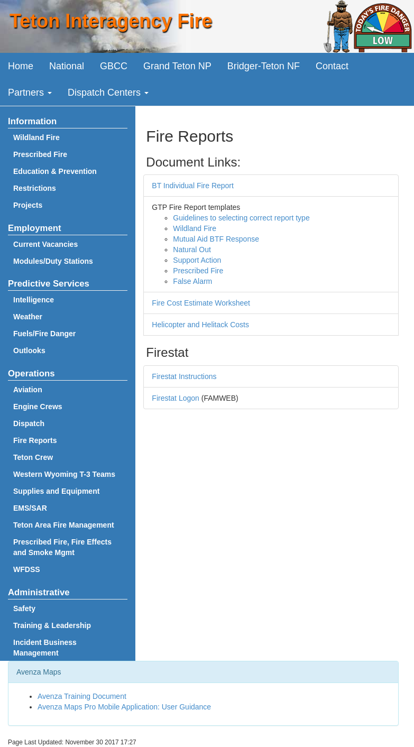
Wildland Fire (36, 137)
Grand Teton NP (177, 66)
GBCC (113, 66)
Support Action (197, 260)
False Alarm (192, 281)
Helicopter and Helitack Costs (200, 324)
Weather (27, 316)
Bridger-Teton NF (263, 66)
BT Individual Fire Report (193, 185)
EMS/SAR (30, 508)
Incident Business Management (45, 647)
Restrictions (34, 188)
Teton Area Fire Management (63, 525)
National (66, 66)
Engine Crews (37, 406)
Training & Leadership (52, 625)
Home (20, 66)
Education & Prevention (55, 171)
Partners (30, 92)
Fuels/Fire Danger (44, 333)
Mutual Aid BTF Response (216, 239)
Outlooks (29, 350)
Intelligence (33, 300)
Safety (24, 608)
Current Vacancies (45, 244)
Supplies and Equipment (56, 491)
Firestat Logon (175, 398)
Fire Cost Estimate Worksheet (201, 303)
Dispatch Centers (108, 92)
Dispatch (28, 423)
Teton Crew (33, 457)
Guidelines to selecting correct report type (241, 218)
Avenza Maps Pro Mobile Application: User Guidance (124, 707)
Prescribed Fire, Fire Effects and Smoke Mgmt (62, 547)
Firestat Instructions (184, 376)
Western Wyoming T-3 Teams (64, 474)
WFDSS (26, 569)
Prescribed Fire (40, 154)
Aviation (27, 389)
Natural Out (192, 249)
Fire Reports (35, 440)
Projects (27, 205)
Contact (332, 66)
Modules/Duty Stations (53, 261)
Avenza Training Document (82, 696)
